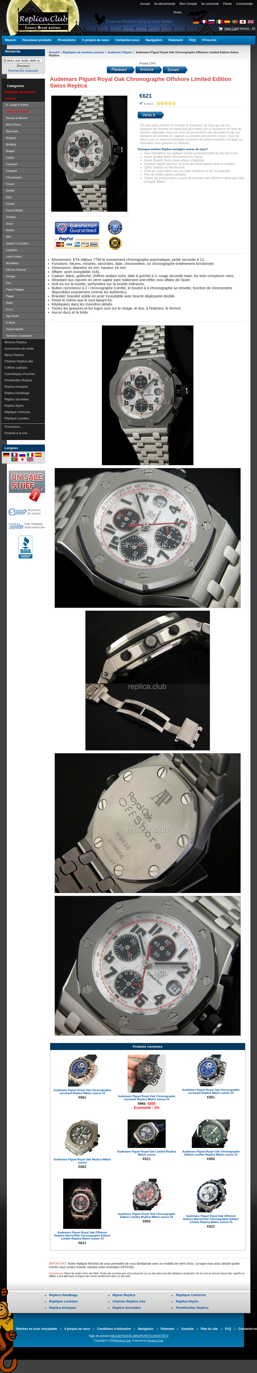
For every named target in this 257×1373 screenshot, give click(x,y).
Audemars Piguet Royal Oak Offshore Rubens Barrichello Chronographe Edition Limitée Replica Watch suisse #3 (211, 1219)
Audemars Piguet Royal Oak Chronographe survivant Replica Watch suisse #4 (146, 1098)
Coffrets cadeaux (16, 367)
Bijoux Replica (14, 355)
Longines (11, 249)
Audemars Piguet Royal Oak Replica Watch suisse (82, 1161)
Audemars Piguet (120, 52)
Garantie (187, 1329)
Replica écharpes (16, 386)
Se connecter (210, 4)
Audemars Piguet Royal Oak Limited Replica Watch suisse (146, 1153)
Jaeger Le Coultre (16, 243)
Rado (9, 302)
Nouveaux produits (37, 40)
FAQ (192, 40)
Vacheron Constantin (18, 335)
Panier (227, 4)
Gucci (9, 223)
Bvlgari (10, 150)
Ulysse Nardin (14, 329)
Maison (10, 40)
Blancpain (11, 131)
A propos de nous (95, 40)
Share (177, 12)
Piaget (9, 296)
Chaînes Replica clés (19, 361)
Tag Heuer (12, 315)
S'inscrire (209, 40)
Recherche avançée (23, 71)
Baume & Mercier (16, 118)
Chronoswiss (13, 177)
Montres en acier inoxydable (36, 1329)
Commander (244, 4)
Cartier (9, 157)
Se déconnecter (164, 4)
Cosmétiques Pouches (20, 374)
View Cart (230, 28)
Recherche (13, 51)
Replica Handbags (17, 393)
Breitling (10, 144)
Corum (9, 183)
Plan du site (209, 1329)
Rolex (9, 309)
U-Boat (10, 322)
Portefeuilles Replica (18, 380)
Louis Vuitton (13, 256)
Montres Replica (16, 342)
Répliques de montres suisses (83, 52)
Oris (8, 282)
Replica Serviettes (17, 399)
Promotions (67, 40)
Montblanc (12, 263)
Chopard (11, 170)
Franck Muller (14, 210)
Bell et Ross (13, 124)
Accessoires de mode (19, 348)
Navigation (154, 40)
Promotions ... (14, 427)
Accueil (145, 4)
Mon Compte (188, 4)
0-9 (166, 1336)
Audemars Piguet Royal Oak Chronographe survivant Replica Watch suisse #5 (210, 1091)
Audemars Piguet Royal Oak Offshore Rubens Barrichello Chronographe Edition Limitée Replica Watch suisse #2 (82, 1235)
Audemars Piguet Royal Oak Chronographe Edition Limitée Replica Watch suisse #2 (146, 1215)
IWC (8, 236)
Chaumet (11, 164)
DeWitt (9, 190)
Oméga (10, 276)
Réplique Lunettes (17, 418)
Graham (10, 216)
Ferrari (9, 203)
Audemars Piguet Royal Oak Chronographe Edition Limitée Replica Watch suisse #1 (210, 1153)
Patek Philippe (14, 289)
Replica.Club (123, 1340)
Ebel (8, 197)
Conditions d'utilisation (114, 1329)
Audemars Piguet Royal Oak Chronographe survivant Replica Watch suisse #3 (82, 1092)
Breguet (10, 137)
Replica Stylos (14, 406)
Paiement (175, 40)
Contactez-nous (127, 40)
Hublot (9, 230)
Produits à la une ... (18, 433)
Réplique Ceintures (17, 412)
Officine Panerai (15, 269)
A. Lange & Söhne (17, 104)
